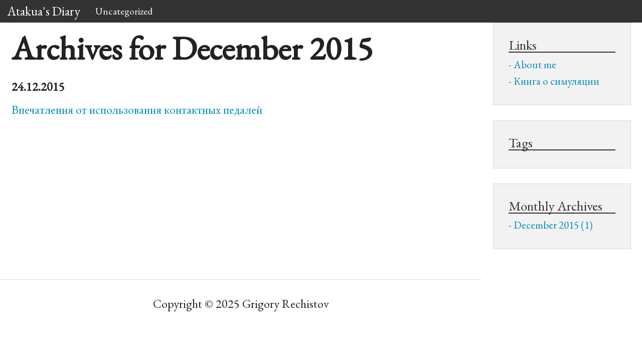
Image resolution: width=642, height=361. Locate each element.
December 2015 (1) (553, 225)
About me (535, 64)
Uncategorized (123, 11)
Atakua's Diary (44, 11)
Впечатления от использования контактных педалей (137, 109)
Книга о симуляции (556, 81)
